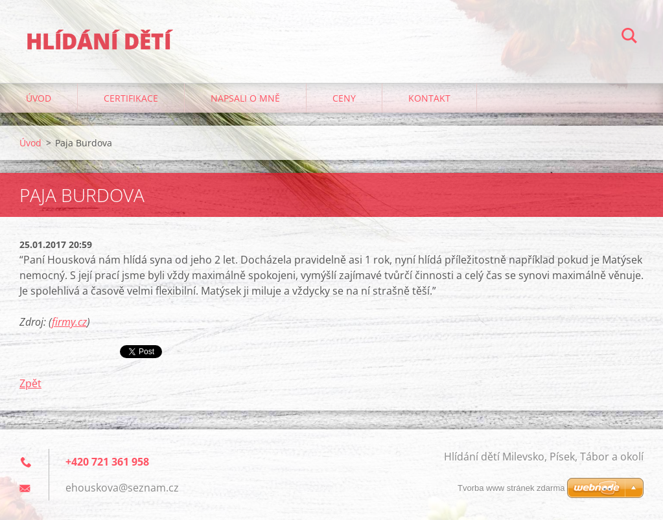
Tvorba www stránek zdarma (511, 488)
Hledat (629, 37)
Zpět (30, 383)
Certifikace (131, 98)
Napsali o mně (245, 98)
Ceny (344, 98)
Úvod (38, 98)
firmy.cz (69, 322)
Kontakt (429, 98)
